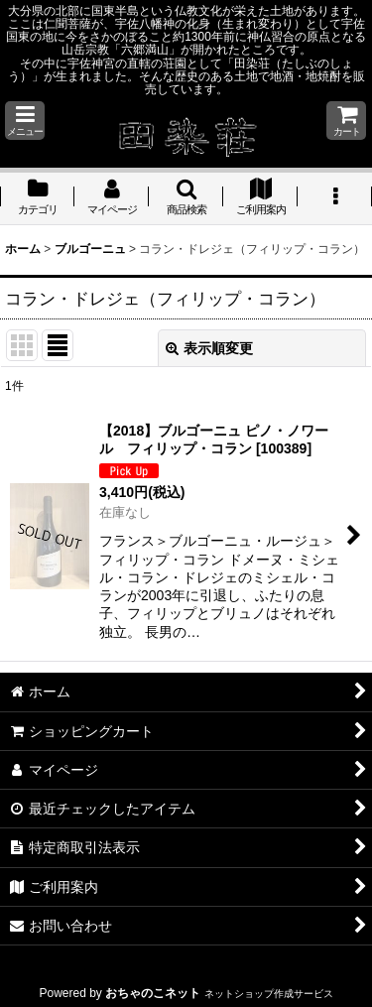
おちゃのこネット (152, 993)
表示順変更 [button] (209, 348)
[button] (25, 120)
